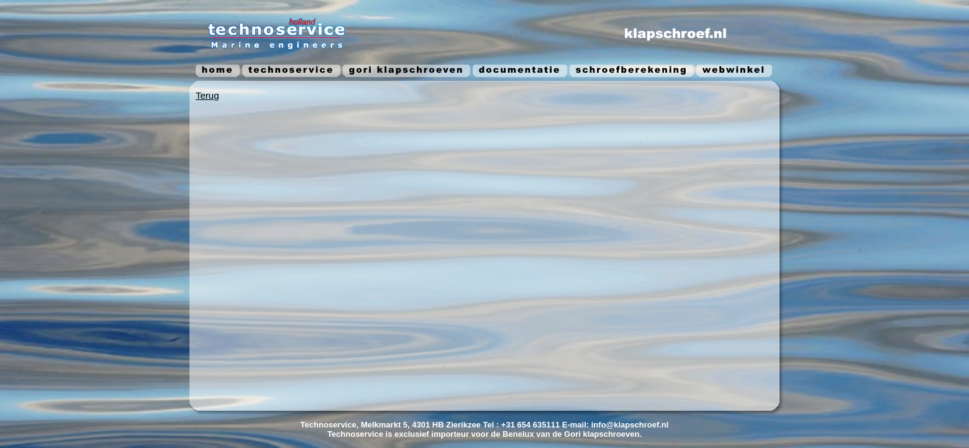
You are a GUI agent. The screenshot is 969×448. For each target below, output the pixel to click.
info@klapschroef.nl (630, 424)
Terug (207, 95)
